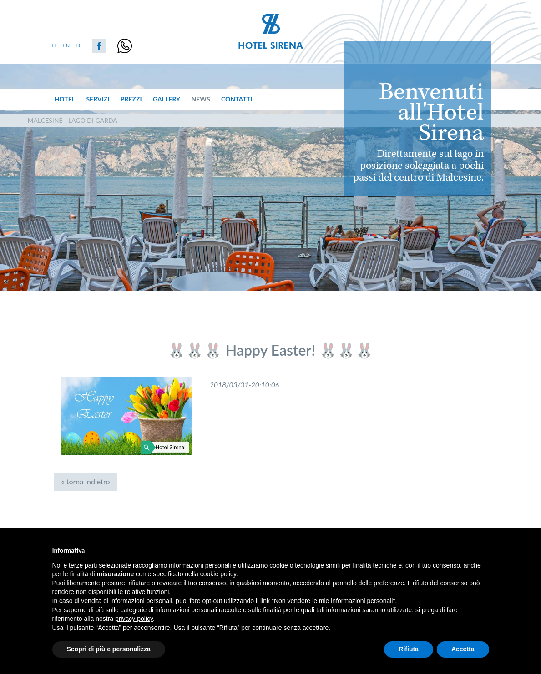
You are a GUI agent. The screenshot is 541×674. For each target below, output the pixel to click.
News (200, 99)
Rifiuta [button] (409, 649)
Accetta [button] (463, 649)
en (66, 45)
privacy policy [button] (134, 618)
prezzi (131, 99)
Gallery (166, 99)
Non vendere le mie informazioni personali (333, 600)
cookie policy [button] (218, 574)
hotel (65, 99)
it (54, 45)
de (79, 45)
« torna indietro (85, 481)
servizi (97, 99)
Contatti (236, 99)
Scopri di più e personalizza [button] (109, 649)
